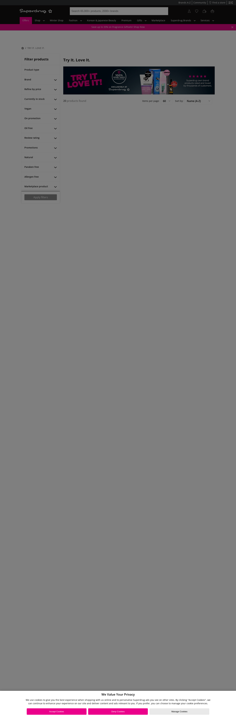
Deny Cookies (118, 711)
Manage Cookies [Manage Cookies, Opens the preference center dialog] (179, 711)
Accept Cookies (56, 711)
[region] (118, 704)
